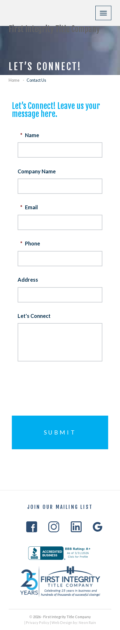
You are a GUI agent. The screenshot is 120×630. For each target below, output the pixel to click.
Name (29, 134)
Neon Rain (87, 622)
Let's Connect (34, 316)
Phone (29, 243)
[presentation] (66, 383)
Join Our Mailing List (60, 507)
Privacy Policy (37, 622)
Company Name (37, 171)
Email (28, 207)
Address (28, 280)
